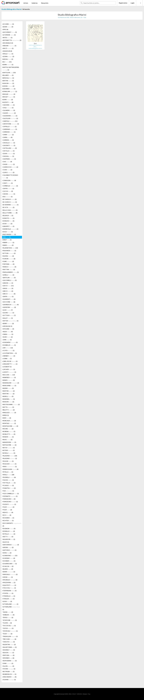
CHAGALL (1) (8, 156)
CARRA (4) (7, 137)
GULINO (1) (8, 313)
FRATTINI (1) (8, 269)
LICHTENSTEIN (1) (9, 353)
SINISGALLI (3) (10, 574)
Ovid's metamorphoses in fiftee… (35, 45)
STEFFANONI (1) (9, 590)
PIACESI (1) (8, 480)
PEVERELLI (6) (9, 477)
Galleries (35, 3)
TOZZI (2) (7, 634)
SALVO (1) (5, 542)
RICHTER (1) (8, 520)
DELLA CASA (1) (10, 210)
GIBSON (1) (7, 283)
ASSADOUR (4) (7, 51)
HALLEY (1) (7, 318)
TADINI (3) (7, 612)
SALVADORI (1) (8, 539)
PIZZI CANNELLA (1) (10, 493)
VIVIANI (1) (8, 669)
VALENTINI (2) (9, 644)
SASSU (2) (6, 553)
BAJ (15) (7, 62)
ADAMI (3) (7, 27)
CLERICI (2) (8, 172)
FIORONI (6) (8, 259)
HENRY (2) (8, 323)
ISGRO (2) (7, 337)
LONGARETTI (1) (9, 364)
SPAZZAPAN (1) (8, 582)
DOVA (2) (7, 223)
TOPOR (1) (8, 628)
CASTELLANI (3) (9, 148)
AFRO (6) (5, 29)
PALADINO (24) (9, 456)
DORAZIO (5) (8, 221)
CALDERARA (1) (9, 116)
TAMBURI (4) (8, 615)
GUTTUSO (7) (9, 315)
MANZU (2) (8, 380)
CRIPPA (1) (8, 188)
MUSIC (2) (7, 439)
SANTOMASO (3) (10, 545)
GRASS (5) (7, 288)
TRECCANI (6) (9, 639)
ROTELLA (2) (8, 534)
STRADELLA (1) (8, 596)
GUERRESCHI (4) (10, 304)
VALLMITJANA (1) (9, 647)
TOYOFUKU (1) (10, 631)
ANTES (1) (7, 37)
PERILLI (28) (8, 474)
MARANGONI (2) (10, 383)
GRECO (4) (8, 294)
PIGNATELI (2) (9, 488)
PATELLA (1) (7, 472)
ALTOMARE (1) (9, 35)
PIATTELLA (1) (9, 483)
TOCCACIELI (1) (9, 625)
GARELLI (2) (8, 275)
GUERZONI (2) (9, 307)
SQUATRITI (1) (9, 585)
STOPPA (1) (7, 593)
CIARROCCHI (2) (10, 167)
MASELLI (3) (7, 396)
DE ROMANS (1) (10, 205)
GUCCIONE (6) (8, 302)
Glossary (85, 694)
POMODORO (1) (10, 501)
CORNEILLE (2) (10, 186)
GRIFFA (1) (8, 296)
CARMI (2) (8, 134)
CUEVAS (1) (8, 194)
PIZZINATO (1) (10, 496)
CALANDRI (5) (8, 110)
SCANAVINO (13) (9, 555)
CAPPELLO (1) (9, 126)
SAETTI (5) (7, 536)
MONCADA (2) (9, 420)
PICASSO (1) (8, 485)
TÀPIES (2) (7, 617)
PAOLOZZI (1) (9, 464)
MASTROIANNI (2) (11, 404)
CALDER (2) (9, 113)
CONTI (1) (7, 183)
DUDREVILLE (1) (10, 229)
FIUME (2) (8, 261)
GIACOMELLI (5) (9, 280)
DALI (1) (7, 196)
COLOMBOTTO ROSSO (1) (10, 176)
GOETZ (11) (8, 286)
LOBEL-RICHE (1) (10, 361)
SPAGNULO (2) (9, 580)
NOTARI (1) (8, 450)
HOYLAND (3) (8, 329)
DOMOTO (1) (8, 218)
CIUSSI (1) (7, 170)
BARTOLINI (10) (9, 72)
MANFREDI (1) (9, 377)
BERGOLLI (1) (8, 78)
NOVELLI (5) (8, 453)
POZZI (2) (8, 507)
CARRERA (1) (8, 140)
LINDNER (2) (8, 356)
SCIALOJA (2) (7, 566)
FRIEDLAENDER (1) (10, 272)
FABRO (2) (8, 245)
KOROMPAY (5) (10, 342)
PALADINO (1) (9, 458)
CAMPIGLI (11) (9, 121)
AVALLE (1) (7, 54)
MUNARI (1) (8, 437)
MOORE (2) (7, 429)
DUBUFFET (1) (8, 226)
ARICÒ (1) (8, 48)
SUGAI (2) (7, 601)
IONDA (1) (7, 334)
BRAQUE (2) (8, 94)
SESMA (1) (8, 572)
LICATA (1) (8, 350)
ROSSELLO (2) (8, 531)
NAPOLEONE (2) (9, 445)
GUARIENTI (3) (8, 299)
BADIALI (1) (7, 59)
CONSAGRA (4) (9, 180)
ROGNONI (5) (8, 528)
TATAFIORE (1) (9, 620)
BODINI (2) (8, 86)
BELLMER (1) (8, 75)
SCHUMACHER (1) (9, 563)
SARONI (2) (8, 547)
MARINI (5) (8, 388)
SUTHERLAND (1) (10, 604)
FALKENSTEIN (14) (10, 248)
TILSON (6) (7, 623)
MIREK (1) (5, 415)
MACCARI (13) (8, 375)
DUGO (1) (7, 232)
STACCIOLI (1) (9, 588)
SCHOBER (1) (8, 561)
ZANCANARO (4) (9, 677)
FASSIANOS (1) (9, 250)
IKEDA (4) (7, 331)
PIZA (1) (8, 491)
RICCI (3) (6, 515)
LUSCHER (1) (8, 369)
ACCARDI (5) (8, 24)
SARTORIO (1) (9, 550)
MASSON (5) (8, 402)
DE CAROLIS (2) (9, 199)
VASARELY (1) (8, 650)
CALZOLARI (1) (10, 118)
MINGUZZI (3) (9, 412)
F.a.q (89, 694)
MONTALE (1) (9, 423)
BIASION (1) (8, 83)
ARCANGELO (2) (7, 43)
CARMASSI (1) (9, 132)
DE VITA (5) (8, 207)
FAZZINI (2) (8, 256)
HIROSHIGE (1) (7, 326)
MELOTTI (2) (8, 410)
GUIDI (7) (7, 310)
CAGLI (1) (8, 107)
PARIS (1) (9, 466)
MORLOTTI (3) (8, 434)
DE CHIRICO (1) (9, 202)
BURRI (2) (7, 99)
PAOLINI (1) (8, 461)
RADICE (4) (7, 512)
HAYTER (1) (10, 321)
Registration (123, 3)
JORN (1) (7, 340)
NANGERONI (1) (9, 442)
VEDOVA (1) (8, 652)
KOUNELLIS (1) (9, 345)
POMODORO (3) (8, 499)
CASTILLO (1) (8, 151)
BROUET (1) (8, 97)
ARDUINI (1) (9, 45)
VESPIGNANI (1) (9, 661)
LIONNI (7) (7, 358)
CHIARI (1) (8, 164)
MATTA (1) (8, 407)
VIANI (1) (7, 663)
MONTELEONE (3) (10, 426)
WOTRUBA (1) (8, 671)
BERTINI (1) (8, 80)
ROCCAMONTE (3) (11, 524)
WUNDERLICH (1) (9, 674)
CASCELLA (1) (8, 143)
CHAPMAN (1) (9, 159)
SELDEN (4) (7, 569)
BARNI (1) (7, 64)
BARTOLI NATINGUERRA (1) (10, 68)
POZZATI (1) (9, 504)
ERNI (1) (6, 237)
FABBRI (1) (8, 242)
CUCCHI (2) (7, 191)
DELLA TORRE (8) (9, 213)
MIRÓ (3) (6, 418)
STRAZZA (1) (8, 599)
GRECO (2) (7, 291)
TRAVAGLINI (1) (10, 636)
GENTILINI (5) (9, 277)
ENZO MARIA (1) (9, 234)
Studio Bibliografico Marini (11, 9)
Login (132, 3)
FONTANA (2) (8, 264)
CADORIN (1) (8, 105)
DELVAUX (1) (7, 215)
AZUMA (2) (8, 56)
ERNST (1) (7, 240)
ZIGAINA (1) (9, 679)
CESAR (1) (8, 153)
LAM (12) (7, 348)
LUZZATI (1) (9, 372)
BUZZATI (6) (7, 102)
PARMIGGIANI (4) (10, 469)
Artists (26, 3)
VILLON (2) (8, 666)
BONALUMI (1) (9, 91)
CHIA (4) (7, 161)
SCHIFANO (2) (8, 558)
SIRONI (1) (7, 577)
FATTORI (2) (9, 253)
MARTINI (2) (8, 391)
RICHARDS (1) (8, 518)
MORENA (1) (8, 431)
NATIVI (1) (8, 447)
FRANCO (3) (9, 267)
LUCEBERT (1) (7, 366)
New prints (44, 3)
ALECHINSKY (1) (9, 32)
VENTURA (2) (8, 655)
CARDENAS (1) (9, 129)
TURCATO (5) (8, 642)
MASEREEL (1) (8, 399)
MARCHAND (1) (9, 385)
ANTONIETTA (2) (11, 40)
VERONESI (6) (8, 658)
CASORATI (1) (8, 145)
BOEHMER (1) (8, 89)
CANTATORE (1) (10, 124)
